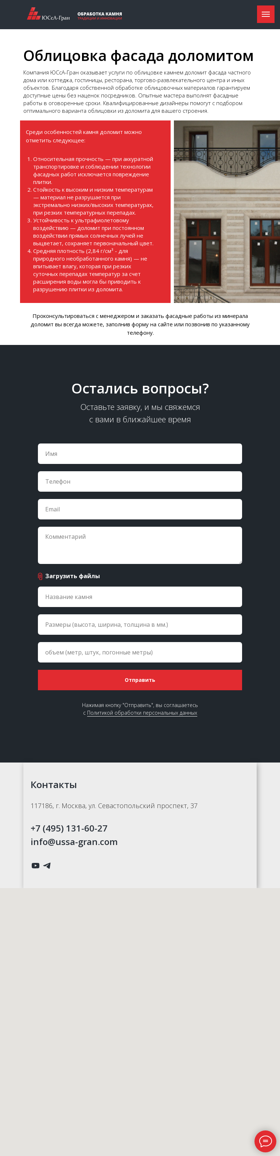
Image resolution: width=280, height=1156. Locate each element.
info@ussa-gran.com (74, 842)
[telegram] (46, 865)
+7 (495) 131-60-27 (69, 828)
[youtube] (35, 865)
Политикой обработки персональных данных (142, 712)
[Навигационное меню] (266, 14)
